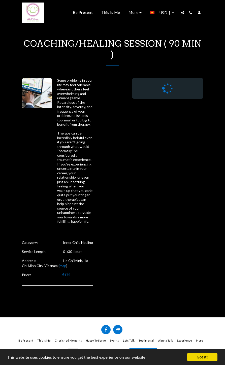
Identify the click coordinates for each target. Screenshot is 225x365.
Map (62, 265)
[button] (182, 13)
